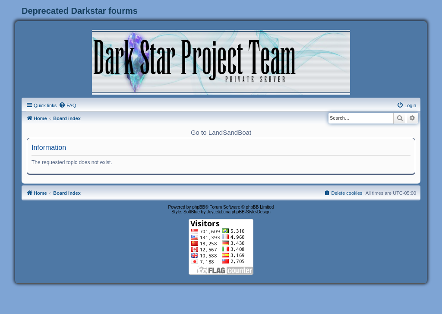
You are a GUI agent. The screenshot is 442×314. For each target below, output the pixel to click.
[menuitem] (67, 105)
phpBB (198, 207)
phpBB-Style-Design (251, 211)
